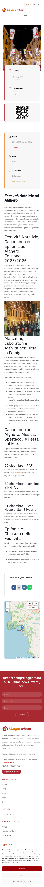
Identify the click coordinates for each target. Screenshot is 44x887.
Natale (16, 95)
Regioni (5, 793)
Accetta (22, 869)
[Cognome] (22, 701)
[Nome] (22, 694)
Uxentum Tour (8, 762)
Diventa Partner (8, 814)
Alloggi (4, 826)
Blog (3, 802)
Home (4, 784)
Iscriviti (22, 714)
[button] (40, 845)
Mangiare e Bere (9, 831)
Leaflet (18, 657)
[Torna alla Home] (13, 10)
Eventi (4, 797)
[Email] (22, 707)
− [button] (7, 606)
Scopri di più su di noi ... (11, 772)
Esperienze (6, 835)
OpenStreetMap (27, 657)
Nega (22, 875)
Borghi (4, 789)
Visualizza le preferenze (22, 881)
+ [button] (7, 603)
